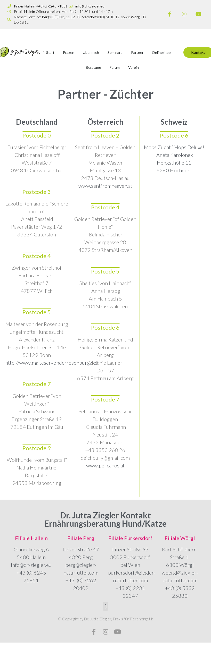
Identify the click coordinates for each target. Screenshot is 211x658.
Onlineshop (161, 52)
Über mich (91, 52)
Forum (115, 67)
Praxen (68, 52)
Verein (133, 67)
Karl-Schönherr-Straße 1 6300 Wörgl (180, 557)
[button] (105, 606)
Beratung (93, 67)
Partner (137, 52)
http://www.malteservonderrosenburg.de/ (51, 363)
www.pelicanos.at (105, 465)
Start (50, 52)
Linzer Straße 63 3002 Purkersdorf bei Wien (130, 557)
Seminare (115, 52)
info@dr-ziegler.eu (31, 565)
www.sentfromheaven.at (105, 186)
